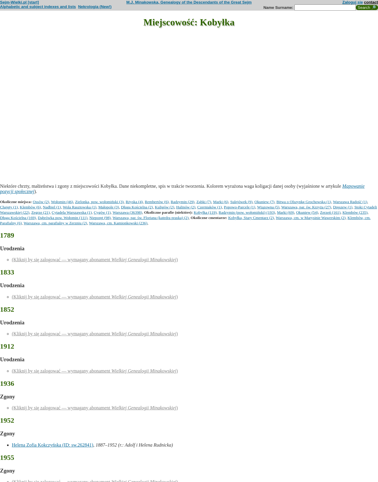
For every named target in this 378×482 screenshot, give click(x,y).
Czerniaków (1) (209, 207)
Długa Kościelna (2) (137, 207)
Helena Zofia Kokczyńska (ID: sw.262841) (52, 444)
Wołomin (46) (62, 202)
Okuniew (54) (307, 212)
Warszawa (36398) (127, 212)
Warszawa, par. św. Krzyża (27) (306, 207)
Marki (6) (220, 202)
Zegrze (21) (40, 212)
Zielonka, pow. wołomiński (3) (99, 202)
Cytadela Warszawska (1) (72, 212)
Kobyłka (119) (205, 212)
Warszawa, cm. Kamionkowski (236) (118, 223)
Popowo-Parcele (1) (239, 207)
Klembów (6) (30, 207)
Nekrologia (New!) (94, 6)
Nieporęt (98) (100, 217)
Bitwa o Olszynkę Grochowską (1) (303, 202)
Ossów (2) (41, 202)
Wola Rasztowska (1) (80, 207)
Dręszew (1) (343, 207)
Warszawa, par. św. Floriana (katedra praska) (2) (150, 217)
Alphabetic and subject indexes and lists (38, 6)
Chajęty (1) (9, 207)
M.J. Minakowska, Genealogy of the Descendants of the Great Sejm (189, 2)
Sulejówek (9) (241, 202)
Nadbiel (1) (52, 207)
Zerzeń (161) (330, 212)
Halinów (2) (185, 207)
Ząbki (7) (203, 202)
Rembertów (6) (157, 202)
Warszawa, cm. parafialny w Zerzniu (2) (55, 223)
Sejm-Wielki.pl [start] (19, 2)
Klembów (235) (355, 212)
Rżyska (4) (134, 202)
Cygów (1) (102, 212)
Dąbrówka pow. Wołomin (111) (62, 217)
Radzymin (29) (182, 202)
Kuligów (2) (164, 207)
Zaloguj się (352, 2)
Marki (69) (285, 212)
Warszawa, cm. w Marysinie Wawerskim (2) (311, 217)
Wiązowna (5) (268, 207)
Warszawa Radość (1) (350, 202)
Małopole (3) (108, 207)
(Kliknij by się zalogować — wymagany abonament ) (95, 259)
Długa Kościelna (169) (18, 217)
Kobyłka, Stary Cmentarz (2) (251, 217)
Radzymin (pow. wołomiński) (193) (247, 212)
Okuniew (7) (265, 202)
